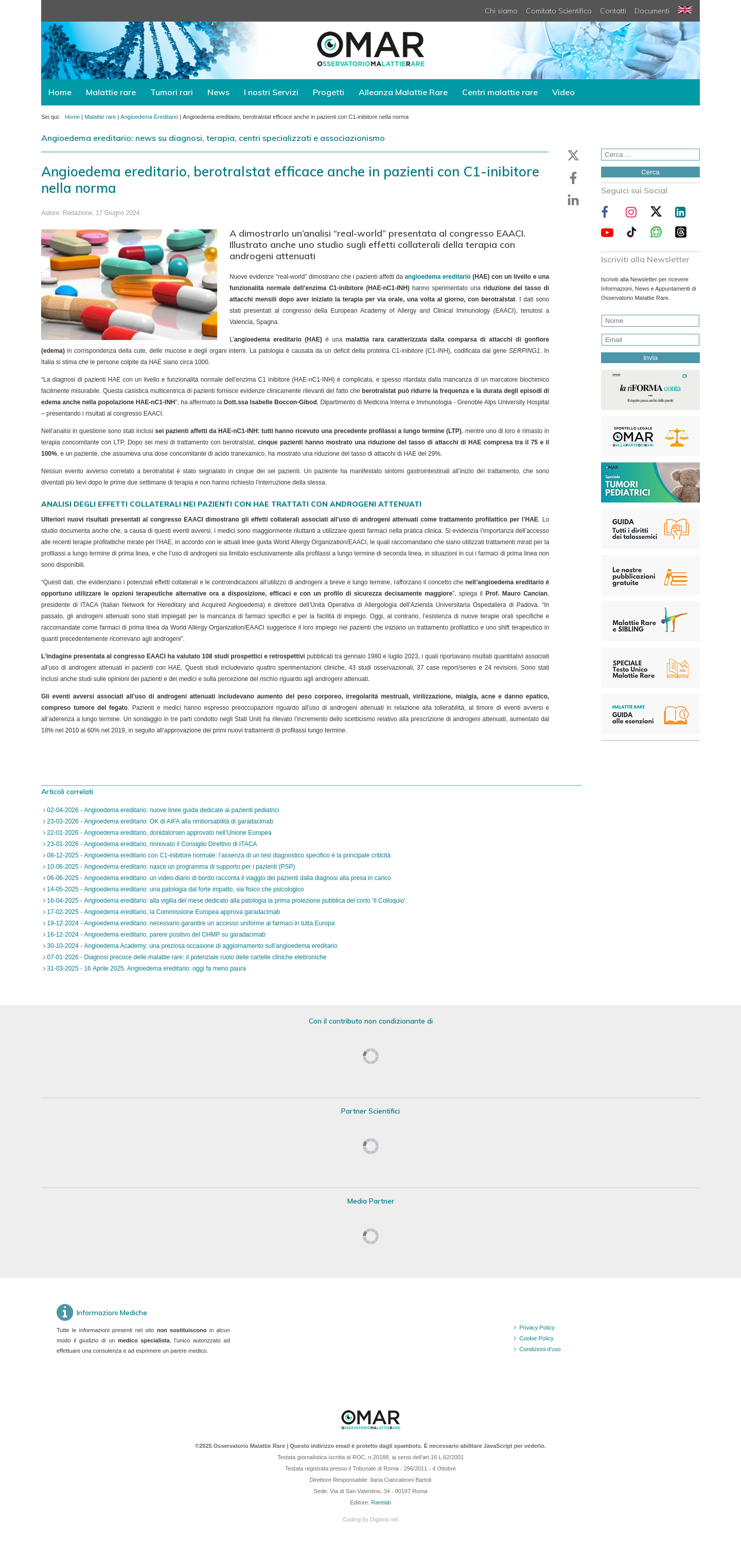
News (218, 92)
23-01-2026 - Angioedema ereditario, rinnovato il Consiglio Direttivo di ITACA (151, 844)
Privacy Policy (536, 1327)
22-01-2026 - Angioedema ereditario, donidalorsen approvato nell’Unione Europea (158, 832)
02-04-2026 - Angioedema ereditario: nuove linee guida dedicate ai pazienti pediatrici (162, 810)
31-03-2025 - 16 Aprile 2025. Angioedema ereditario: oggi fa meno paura (145, 968)
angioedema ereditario (437, 276)
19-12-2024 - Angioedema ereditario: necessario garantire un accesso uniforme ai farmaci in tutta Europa (189, 923)
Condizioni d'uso (539, 1349)
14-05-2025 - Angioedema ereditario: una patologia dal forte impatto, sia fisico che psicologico (174, 889)
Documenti (651, 10)
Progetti (328, 92)
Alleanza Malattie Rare (403, 92)
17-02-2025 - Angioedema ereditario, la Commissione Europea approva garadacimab (162, 912)
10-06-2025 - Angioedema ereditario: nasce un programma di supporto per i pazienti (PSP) (170, 866)
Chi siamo (501, 10)
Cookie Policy (536, 1338)
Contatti (613, 10)
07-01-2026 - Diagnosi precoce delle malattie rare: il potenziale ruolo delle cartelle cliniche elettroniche (185, 957)
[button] (573, 155)
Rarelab (381, 1502)
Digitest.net (384, 1519)
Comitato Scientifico (559, 10)
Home (60, 92)
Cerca (650, 172)
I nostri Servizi (271, 92)
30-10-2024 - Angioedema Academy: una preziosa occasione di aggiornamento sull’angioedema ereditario (191, 945)
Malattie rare (111, 92)
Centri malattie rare (500, 92)
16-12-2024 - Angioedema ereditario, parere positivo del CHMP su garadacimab (155, 934)
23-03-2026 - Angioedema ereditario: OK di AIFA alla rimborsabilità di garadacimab (159, 821)
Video (563, 92)
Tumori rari (171, 92)
